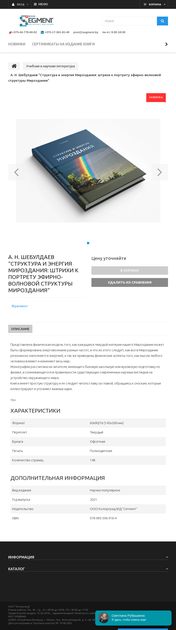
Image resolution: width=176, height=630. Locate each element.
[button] (16, 170)
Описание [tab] (20, 329)
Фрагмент (20, 306)
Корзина (155, 4)
